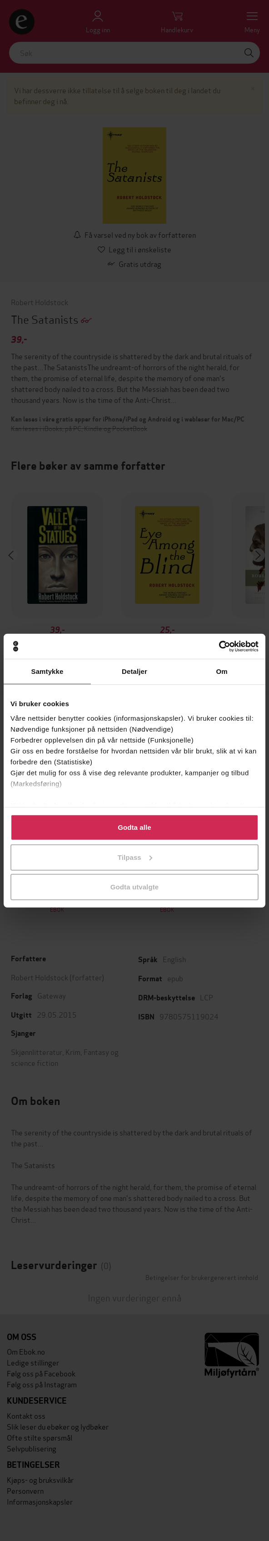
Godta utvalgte (134, 887)
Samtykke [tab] (47, 671)
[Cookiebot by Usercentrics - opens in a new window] (219, 646)
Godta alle (134, 827)
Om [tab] (221, 671)
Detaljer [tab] (134, 671)
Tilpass (135, 857)
